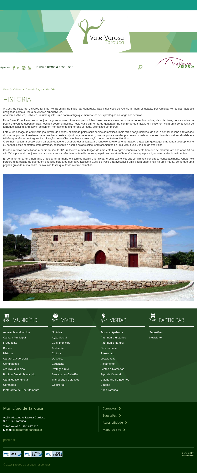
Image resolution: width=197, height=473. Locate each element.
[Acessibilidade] (115, 422)
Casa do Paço (35, 89)
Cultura (18, 89)
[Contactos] (112, 408)
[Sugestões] (112, 415)
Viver (7, 89)
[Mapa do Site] (114, 430)
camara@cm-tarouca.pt (27, 429)
